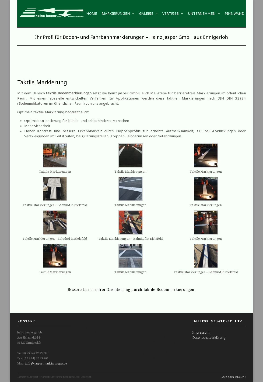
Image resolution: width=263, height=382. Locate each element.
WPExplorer (32, 377)
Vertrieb (172, 13)
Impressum (201, 332)
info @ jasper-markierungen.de (46, 363)
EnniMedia (74, 377)
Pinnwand (234, 13)
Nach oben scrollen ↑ (233, 377)
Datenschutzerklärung (208, 337)
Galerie (148, 13)
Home (91, 13)
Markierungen (118, 13)
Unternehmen (204, 13)
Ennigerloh (86, 377)
